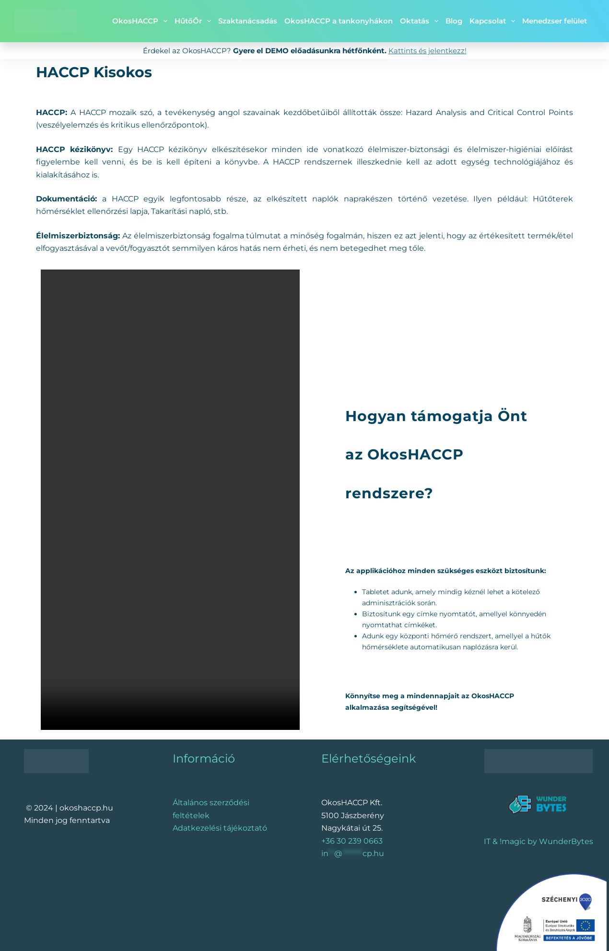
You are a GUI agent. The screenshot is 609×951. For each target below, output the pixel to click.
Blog (453, 20)
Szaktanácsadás (247, 20)
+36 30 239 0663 (352, 840)
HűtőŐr (195, 21)
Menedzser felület (554, 20)
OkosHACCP (141, 21)
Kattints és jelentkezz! (427, 50)
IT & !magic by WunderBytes (538, 841)
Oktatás (421, 21)
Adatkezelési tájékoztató (220, 828)
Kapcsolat (494, 21)
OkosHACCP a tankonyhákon (338, 20)
